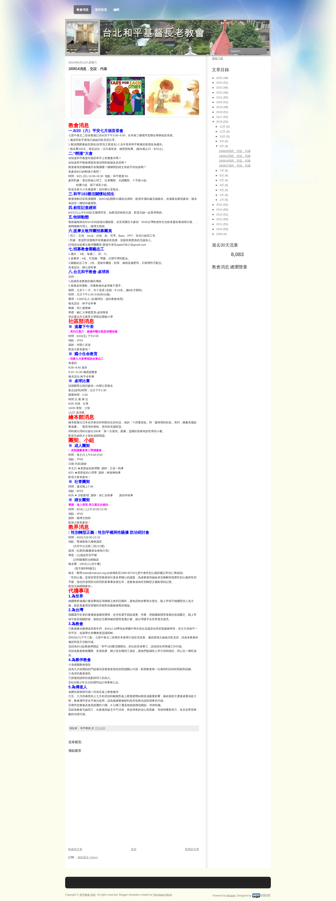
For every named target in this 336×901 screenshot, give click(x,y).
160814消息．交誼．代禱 (87, 69)
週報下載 (217, 58)
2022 (219, 92)
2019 (219, 107)
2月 (222, 195)
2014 (219, 209)
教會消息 (82, 9)
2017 (219, 117)
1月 (222, 199)
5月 (222, 180)
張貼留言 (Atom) (88, 857)
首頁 (133, 849)
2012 (219, 219)
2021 (219, 97)
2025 (219, 78)
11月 (223, 131)
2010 (219, 229)
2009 (219, 234)
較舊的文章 (192, 849)
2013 (219, 214)
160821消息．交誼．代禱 (234, 156)
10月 (223, 136)
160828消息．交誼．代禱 (234, 151)
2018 (219, 112)
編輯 (116, 9)
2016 (219, 121)
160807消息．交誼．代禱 (234, 165)
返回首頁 (101, 9)
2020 (219, 102)
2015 (219, 204)
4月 (222, 185)
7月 (222, 170)
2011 (219, 224)
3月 (222, 190)
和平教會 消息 (88, 894)
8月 (222, 146)
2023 (219, 87)
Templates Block (162, 894)
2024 (219, 82)
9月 (222, 141)
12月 (223, 126)
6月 (222, 175)
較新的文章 (75, 849)
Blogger (231, 895)
